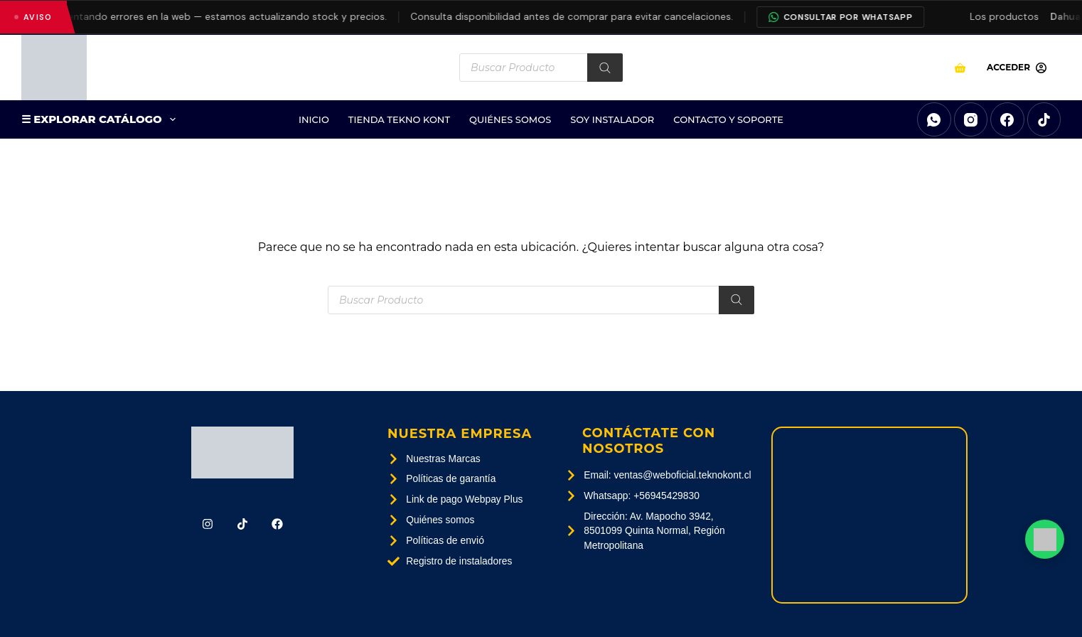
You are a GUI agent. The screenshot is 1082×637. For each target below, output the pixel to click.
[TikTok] (1044, 119)
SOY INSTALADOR (612, 119)
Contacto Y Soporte (728, 119)
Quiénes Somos (510, 119)
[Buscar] (605, 67)
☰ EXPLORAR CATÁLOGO (101, 119)
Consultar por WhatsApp (850, 17)
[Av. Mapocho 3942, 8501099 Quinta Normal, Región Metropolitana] (869, 515)
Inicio (314, 119)
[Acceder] (1016, 67)
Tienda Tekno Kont (399, 119)
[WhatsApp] (934, 119)
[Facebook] (1007, 119)
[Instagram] (971, 119)
